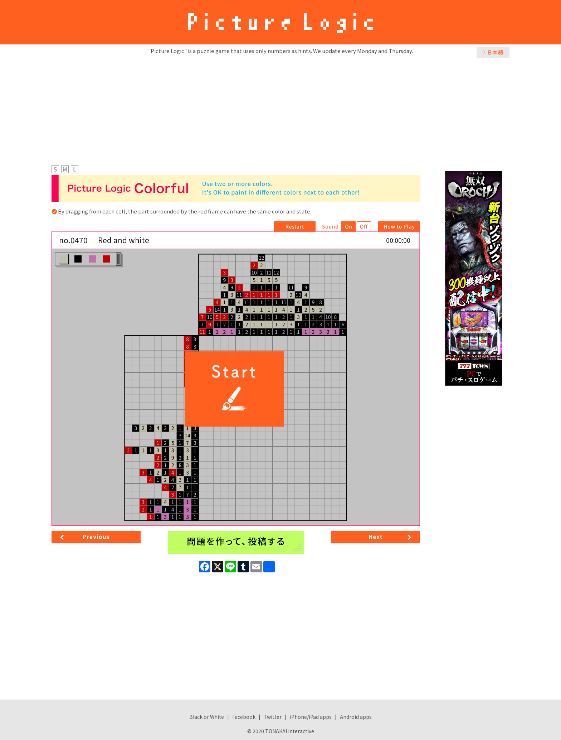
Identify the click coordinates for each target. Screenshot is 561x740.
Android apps (356, 716)
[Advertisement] (280, 110)
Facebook (243, 716)
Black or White (206, 716)
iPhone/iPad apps (311, 716)
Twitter (273, 716)
